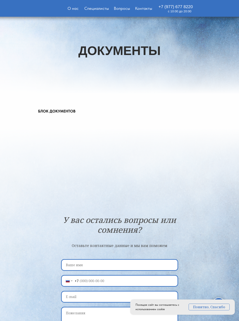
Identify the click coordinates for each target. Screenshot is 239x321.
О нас (73, 8)
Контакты (143, 8)
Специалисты (96, 8)
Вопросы (122, 8)
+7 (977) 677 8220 (175, 6)
